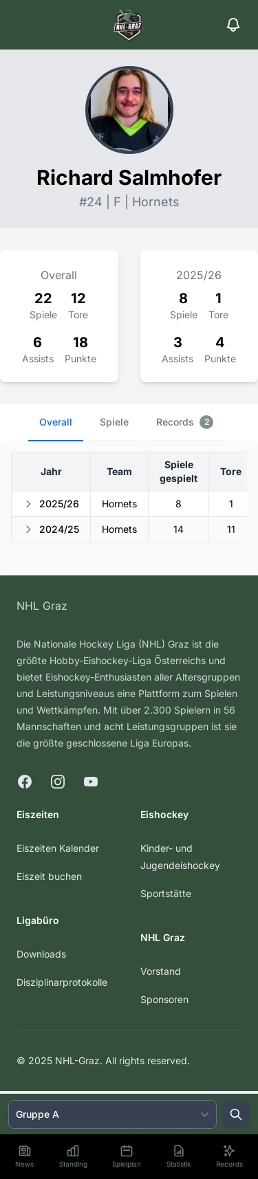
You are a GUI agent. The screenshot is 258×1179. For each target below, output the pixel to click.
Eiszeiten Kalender (58, 848)
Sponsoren (164, 999)
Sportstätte (165, 893)
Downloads (41, 954)
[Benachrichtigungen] (233, 24)
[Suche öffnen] (236, 1114)
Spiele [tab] (114, 422)
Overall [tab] (55, 422)
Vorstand (160, 971)
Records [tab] (184, 422)
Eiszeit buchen (49, 876)
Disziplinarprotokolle (62, 982)
